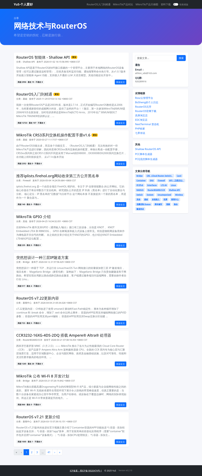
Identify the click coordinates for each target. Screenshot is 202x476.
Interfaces (152, 185)
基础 (146, 199)
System (150, 194)
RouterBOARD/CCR (156, 190)
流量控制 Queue (143, 204)
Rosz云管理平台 (144, 98)
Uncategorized (164, 194)
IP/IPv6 (139, 185)
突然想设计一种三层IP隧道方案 (42, 257)
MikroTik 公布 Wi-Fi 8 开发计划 (42, 376)
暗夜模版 (183, 4)
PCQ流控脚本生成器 (146, 159)
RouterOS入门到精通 (98, 4)
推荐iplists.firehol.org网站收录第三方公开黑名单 (57, 176)
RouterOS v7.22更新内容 (37, 298)
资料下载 (166, 4)
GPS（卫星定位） (176, 180)
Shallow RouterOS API (148, 149)
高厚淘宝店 (141, 115)
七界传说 (140, 133)
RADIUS (140, 190)
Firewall (161, 180)
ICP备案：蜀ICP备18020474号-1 (86, 470)
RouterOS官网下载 (145, 111)
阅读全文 (120, 82)
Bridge (139, 175)
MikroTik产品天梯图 (147, 4)
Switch (139, 194)
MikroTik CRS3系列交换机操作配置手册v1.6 (53, 135)
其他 (138, 199)
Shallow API (174, 190)
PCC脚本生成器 (143, 154)
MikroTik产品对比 (123, 4)
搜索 (181, 58)
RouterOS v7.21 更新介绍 (38, 417)
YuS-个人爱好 (23, 4)
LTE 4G (164, 185)
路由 (176, 204)
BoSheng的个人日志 (146, 102)
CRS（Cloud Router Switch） (160, 175)
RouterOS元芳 (143, 106)
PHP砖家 (140, 128)
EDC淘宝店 (141, 120)
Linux (173, 185)
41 (49, 452)
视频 (168, 204)
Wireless (179, 194)
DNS (152, 180)
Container (141, 180)
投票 (165, 199)
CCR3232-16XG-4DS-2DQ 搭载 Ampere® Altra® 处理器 (63, 335)
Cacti (179, 175)
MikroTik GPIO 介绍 (33, 216)
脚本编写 (158, 204)
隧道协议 (140, 209)
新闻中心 (175, 199)
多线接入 (155, 199)
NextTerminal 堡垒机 (147, 124)
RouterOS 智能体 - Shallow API (43, 57)
